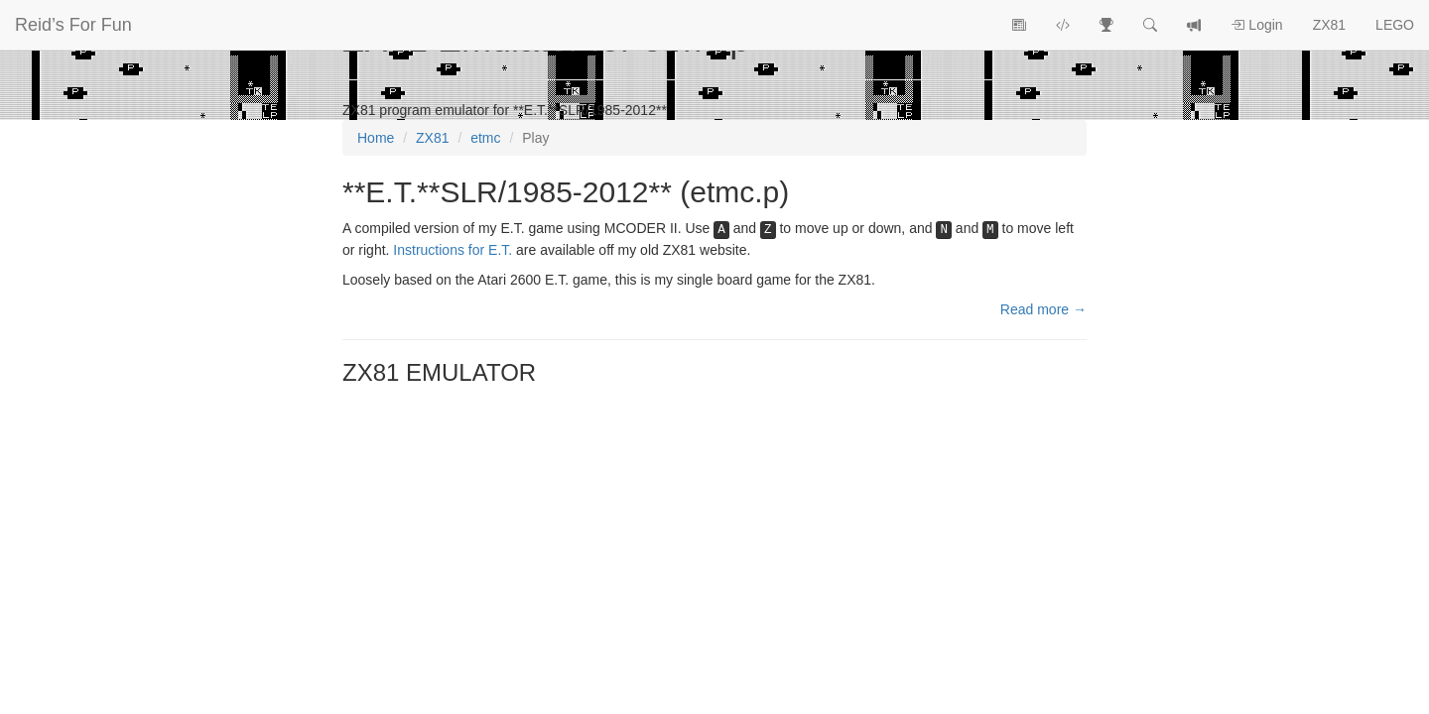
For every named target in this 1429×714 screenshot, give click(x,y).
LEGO (1394, 25)
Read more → (1043, 309)
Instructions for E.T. (452, 250)
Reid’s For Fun (73, 25)
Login (1256, 25)
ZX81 (1329, 25)
